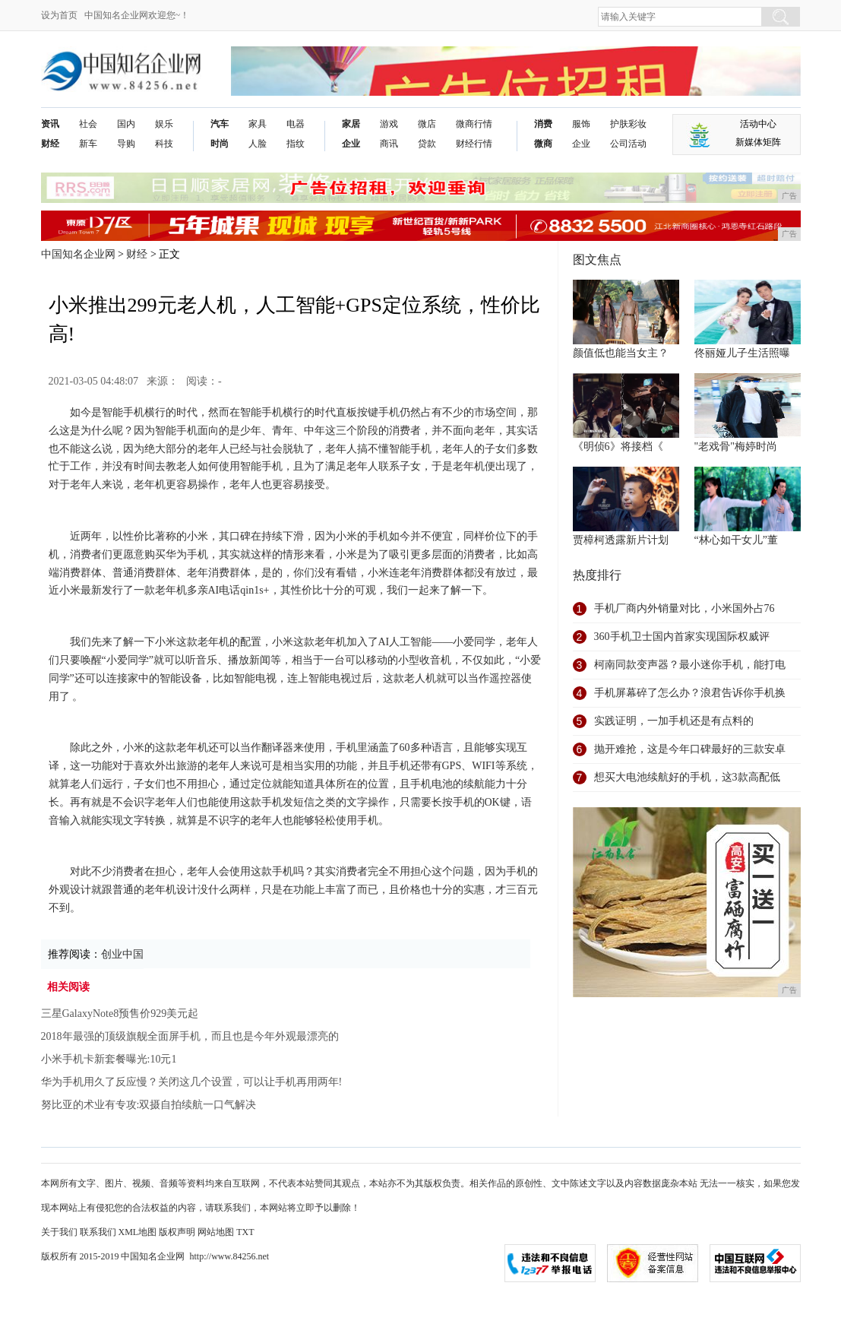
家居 (351, 124)
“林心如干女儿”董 (736, 540)
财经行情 (474, 143)
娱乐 (164, 124)
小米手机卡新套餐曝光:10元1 (109, 1059)
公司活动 (628, 143)
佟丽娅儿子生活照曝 (742, 353)
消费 (543, 124)
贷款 (427, 143)
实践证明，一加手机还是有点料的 (674, 721)
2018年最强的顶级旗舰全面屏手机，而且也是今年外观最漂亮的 (190, 1036)
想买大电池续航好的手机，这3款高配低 (687, 777)
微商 (543, 143)
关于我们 (59, 1232)
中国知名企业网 (78, 254)
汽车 (219, 124)
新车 (88, 143)
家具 (257, 124)
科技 (164, 143)
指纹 (295, 143)
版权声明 (177, 1232)
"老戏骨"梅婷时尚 (735, 446)
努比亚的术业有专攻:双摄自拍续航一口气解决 (149, 1104)
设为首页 (59, 15)
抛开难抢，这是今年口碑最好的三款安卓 (690, 749)
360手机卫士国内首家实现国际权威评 (682, 636)
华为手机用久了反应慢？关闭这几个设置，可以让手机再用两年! (192, 1082)
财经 (50, 143)
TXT (245, 1232)
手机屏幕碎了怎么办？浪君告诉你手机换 (690, 692)
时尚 (219, 143)
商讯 (389, 143)
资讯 (50, 124)
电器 (295, 124)
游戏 (389, 124)
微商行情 (474, 124)
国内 (126, 124)
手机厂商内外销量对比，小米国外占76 (684, 608)
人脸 (257, 143)
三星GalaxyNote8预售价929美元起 (120, 1013)
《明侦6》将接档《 (618, 446)
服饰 (581, 124)
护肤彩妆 (628, 124)
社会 (88, 124)
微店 (427, 124)
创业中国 (122, 954)
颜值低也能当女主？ (621, 353)
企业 (351, 143)
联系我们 (98, 1232)
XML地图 (138, 1232)
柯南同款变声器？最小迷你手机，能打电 (690, 664)
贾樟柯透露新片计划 (621, 540)
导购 (126, 143)
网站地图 (216, 1232)
